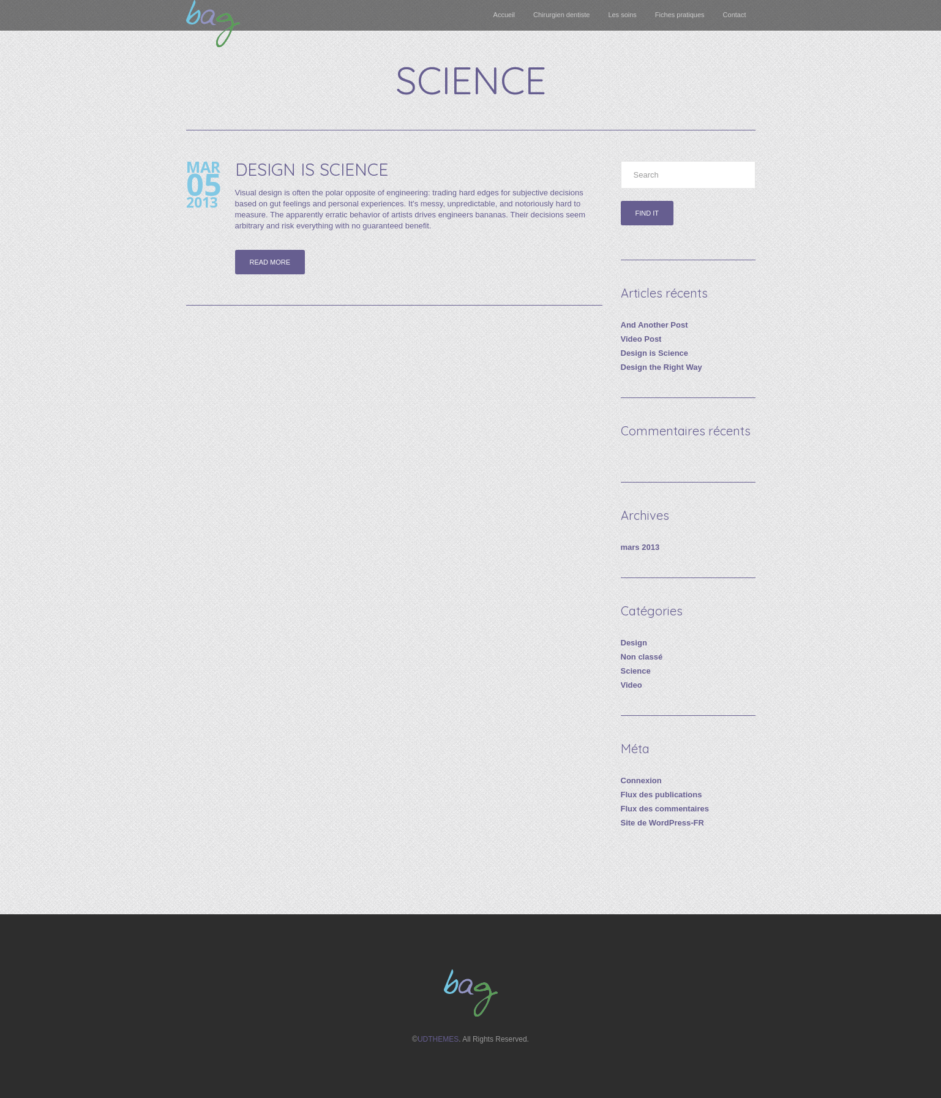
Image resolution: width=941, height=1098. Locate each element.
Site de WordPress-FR (662, 822)
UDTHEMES (438, 1039)
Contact (734, 14)
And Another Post (654, 324)
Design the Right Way (661, 367)
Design (634, 642)
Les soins (622, 14)
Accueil (504, 14)
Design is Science (311, 169)
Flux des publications (661, 794)
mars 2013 (640, 547)
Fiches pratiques (680, 14)
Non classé (642, 656)
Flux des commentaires (665, 808)
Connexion (641, 780)
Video (631, 685)
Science (636, 670)
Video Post (641, 339)
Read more (270, 262)
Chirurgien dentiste (561, 14)
